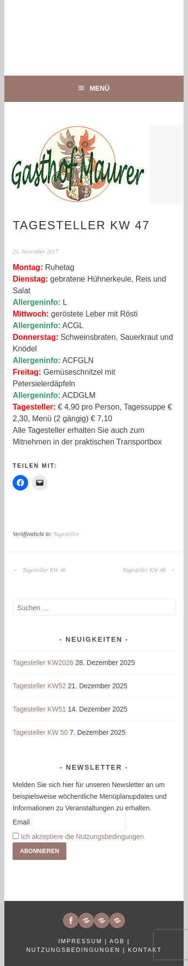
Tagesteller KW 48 (149, 570)
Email (21, 822)
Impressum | (84, 941)
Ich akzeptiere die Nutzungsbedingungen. (83, 836)
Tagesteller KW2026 (43, 662)
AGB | (120, 941)
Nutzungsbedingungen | (77, 950)
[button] (86, 920)
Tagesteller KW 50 (40, 732)
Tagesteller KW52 (39, 686)
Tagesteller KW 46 (39, 570)
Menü (100, 88)
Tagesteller (66, 534)
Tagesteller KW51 (39, 709)
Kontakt (145, 950)
